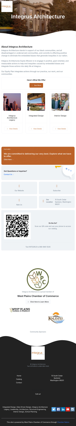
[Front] (7, 6)
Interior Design (60, 116)
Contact (19, 383)
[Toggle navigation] (72, 6)
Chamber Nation (63, 422)
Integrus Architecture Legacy (12, 118)
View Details (12, 129)
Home (19, 376)
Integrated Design (36, 116)
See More (36, 85)
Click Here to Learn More (38, 302)
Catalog (19, 379)
